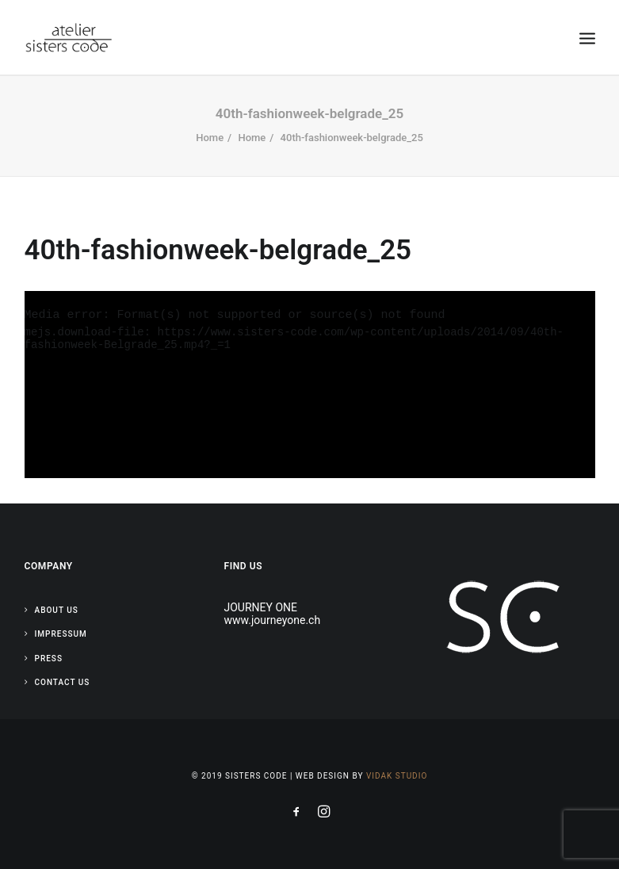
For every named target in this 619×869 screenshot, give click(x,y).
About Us (56, 610)
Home (210, 138)
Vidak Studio (396, 775)
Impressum (61, 634)
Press (49, 658)
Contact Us (62, 682)
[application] (310, 385)
